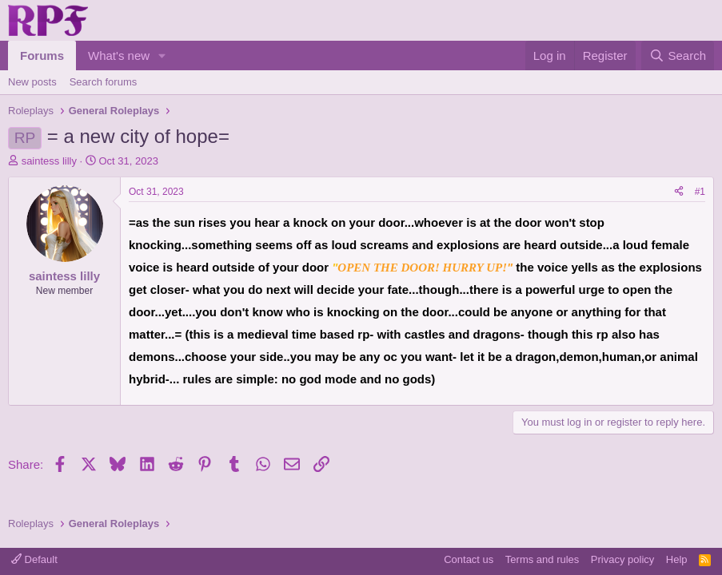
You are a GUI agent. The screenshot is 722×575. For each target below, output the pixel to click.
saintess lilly (49, 161)
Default (34, 559)
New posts (32, 82)
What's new (119, 55)
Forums (42, 55)
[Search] (677, 55)
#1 (700, 191)
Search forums (104, 82)
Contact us (468, 559)
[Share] (678, 192)
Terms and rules (542, 559)
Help (677, 559)
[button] (162, 55)
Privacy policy (622, 559)
